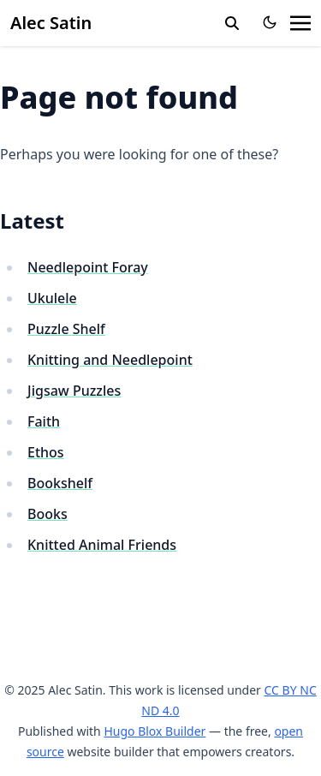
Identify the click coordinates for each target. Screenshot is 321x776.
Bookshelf (59, 483)
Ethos (45, 452)
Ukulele (52, 298)
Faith (43, 421)
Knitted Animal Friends (101, 544)
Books (47, 513)
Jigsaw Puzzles (74, 390)
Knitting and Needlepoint (110, 359)
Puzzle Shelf (66, 328)
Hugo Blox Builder (154, 731)
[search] (232, 23)
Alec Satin (51, 22)
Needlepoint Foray (87, 267)
